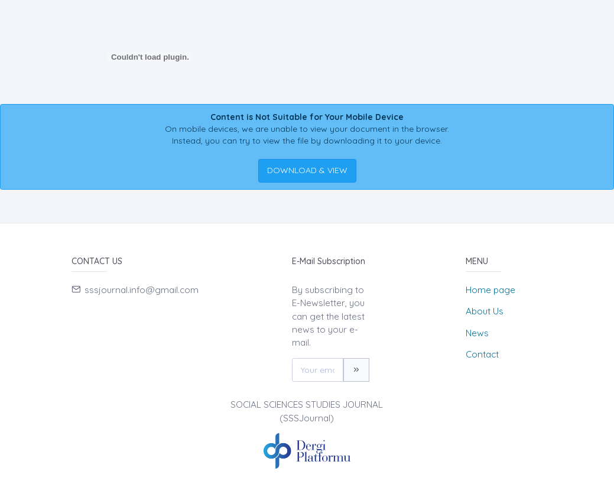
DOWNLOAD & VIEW (307, 170)
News (477, 333)
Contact (482, 354)
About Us (484, 311)
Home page (490, 289)
